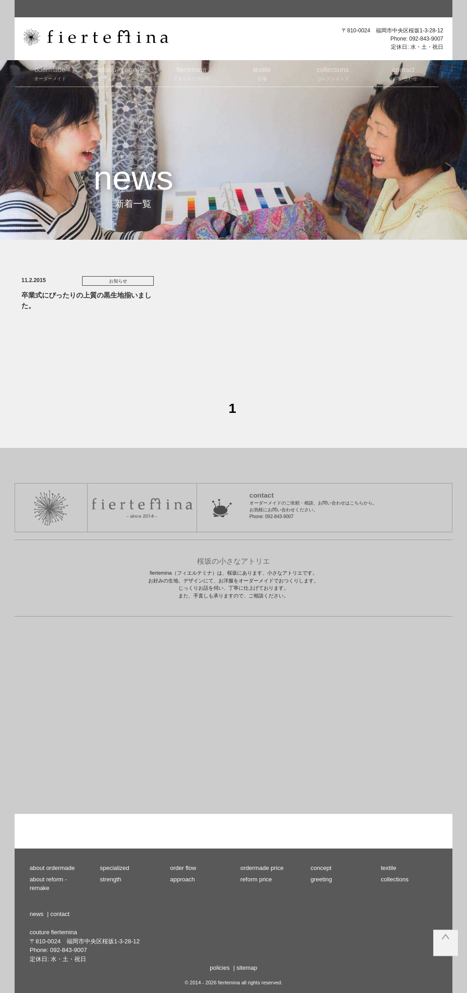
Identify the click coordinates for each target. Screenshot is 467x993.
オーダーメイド (50, 73)
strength (110, 879)
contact (59, 914)
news (36, 914)
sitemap (246, 967)
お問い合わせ (403, 73)
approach (182, 879)
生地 (262, 73)
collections (395, 879)
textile (388, 867)
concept (321, 867)
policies (219, 967)
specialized (114, 867)
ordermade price (262, 867)
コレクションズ (332, 73)
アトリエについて (191, 73)
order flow (183, 867)
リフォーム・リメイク (120, 73)
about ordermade (52, 867)
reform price (256, 879)
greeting (321, 879)
